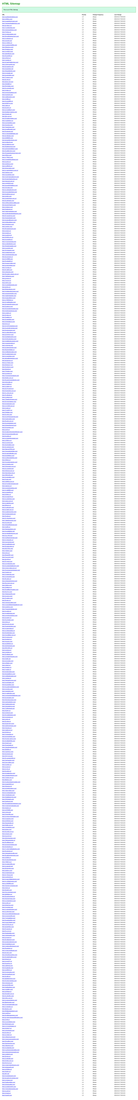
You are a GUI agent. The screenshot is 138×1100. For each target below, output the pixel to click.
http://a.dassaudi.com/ (8, 1067)
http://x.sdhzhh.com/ (7, 1054)
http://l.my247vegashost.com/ (10, 326)
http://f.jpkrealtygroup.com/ (9, 680)
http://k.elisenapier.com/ (8, 671)
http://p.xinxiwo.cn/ (7, 373)
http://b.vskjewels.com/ (8, 200)
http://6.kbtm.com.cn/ (7, 377)
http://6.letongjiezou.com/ (8, 289)
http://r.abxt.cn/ (6, 105)
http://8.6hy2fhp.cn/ (7, 648)
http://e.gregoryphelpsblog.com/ (10, 816)
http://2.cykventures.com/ (8, 518)
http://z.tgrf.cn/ (6, 429)
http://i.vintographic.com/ (8, 935)
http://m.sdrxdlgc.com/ (8, 995)
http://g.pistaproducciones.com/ (10, 291)
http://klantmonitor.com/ (8, 1002)
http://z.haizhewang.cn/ (8, 872)
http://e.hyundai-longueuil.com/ (10, 483)
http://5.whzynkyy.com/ (8, 723)
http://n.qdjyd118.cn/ (7, 877)
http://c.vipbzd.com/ (7, 397)
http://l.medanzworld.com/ (9, 514)
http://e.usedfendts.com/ (8, 544)
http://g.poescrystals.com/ (9, 263)
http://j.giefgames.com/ (8, 276)
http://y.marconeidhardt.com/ (9, 950)
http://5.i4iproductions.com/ (9, 339)
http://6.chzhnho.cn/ (7, 851)
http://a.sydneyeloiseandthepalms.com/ (12, 1017)
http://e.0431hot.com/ (7, 820)
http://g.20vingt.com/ (7, 712)
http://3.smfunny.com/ (7, 367)
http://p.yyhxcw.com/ (7, 874)
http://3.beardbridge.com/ (8, 71)
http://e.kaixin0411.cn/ (8, 784)
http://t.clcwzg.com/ (7, 833)
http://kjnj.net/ (5, 1073)
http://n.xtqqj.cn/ (6, 408)
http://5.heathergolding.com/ (9, 118)
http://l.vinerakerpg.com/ (8, 706)
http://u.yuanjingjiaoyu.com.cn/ (10, 170)
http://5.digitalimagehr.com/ (9, 336)
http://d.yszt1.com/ (7, 952)
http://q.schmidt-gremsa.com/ (9, 328)
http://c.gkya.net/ (6, 812)
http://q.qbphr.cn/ (6, 233)
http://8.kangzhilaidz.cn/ (8, 349)
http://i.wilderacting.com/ (8, 96)
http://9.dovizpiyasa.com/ (8, 898)
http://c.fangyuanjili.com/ (8, 64)
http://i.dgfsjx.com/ (7, 585)
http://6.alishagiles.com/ (8, 933)
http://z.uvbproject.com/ (8, 911)
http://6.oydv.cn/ (6, 79)
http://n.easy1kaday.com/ (8, 922)
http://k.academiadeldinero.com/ (10, 686)
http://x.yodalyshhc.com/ (8, 693)
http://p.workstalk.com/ (8, 682)
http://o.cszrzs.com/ (7, 596)
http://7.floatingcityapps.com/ (9, 399)
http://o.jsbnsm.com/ (7, 207)
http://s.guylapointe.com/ (8, 563)
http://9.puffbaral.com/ (8, 842)
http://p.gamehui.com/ (8, 818)
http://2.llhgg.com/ (7, 155)
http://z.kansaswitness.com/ (9, 29)
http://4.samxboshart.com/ (9, 626)
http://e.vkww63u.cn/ (7, 492)
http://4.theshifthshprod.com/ (9, 524)
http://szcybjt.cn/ (6, 559)
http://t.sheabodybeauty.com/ (9, 775)
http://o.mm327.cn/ (7, 961)
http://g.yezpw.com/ (7, 637)
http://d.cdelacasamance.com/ (10, 1015)
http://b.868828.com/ (7, 138)
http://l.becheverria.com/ (8, 1043)
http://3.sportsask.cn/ (7, 745)
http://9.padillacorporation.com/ (10, 589)
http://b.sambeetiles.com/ (8, 920)
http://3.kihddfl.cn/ (6, 83)
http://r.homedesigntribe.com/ (9, 451)
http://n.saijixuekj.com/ (8, 507)
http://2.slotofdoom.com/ (8, 944)
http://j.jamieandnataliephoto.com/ (11, 23)
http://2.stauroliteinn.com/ (8, 297)
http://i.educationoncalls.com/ (9, 853)
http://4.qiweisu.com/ (7, 49)
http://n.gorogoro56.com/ (8, 916)
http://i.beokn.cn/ (6, 807)
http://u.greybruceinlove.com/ (9, 615)
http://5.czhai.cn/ (6, 721)
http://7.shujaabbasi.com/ (8, 918)
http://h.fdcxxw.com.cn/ (8, 470)
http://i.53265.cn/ (6, 857)
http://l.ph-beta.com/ (7, 187)
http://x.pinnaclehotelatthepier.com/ (11, 695)
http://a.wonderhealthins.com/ (10, 185)
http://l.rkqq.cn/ (6, 887)
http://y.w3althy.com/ (7, 989)
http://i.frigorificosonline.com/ (9, 954)
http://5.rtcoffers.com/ (7, 1041)
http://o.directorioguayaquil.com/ (10, 1052)
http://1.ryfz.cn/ (6, 769)
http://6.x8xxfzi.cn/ (7, 639)
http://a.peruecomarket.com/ (9, 844)
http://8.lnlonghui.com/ (8, 868)
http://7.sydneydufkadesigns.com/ (11, 849)
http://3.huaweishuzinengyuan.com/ (11, 153)
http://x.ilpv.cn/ (6, 552)
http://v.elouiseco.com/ (8, 224)
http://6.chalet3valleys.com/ (9, 957)
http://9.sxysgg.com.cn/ (8, 583)
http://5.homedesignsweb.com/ (10, 308)
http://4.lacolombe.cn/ (7, 823)
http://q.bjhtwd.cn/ (6, 991)
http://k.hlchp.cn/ (6, 732)
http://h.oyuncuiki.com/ (8, 88)
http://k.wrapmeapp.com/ (8, 330)
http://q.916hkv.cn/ (7, 1069)
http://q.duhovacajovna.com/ (9, 310)
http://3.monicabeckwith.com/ (9, 1004)
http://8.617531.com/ (7, 548)
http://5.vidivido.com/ (7, 654)
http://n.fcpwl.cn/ (6, 1093)
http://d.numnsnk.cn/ (7, 256)
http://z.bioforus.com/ (7, 163)
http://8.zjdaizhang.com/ (8, 939)
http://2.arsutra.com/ (7, 125)
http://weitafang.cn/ (7, 894)
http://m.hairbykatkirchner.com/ (10, 62)
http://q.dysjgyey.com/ (8, 334)
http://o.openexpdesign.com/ (9, 1000)
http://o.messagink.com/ (8, 576)
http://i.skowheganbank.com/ (9, 747)
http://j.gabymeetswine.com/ (9, 211)
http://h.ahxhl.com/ (7, 1095)
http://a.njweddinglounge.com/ (10, 533)
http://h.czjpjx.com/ (7, 414)
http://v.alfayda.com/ (7, 965)
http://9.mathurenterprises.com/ (10, 855)
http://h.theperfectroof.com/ (9, 425)
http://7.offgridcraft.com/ (8, 708)
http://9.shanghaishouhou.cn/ (9, 179)
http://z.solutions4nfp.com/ (9, 1086)
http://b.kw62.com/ (7, 890)
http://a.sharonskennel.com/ (9, 941)
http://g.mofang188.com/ (8, 864)
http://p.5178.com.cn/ (7, 924)
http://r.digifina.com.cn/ (8, 481)
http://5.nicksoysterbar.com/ (9, 980)
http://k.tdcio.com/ (6, 829)
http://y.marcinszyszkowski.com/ (10, 805)
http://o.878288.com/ (7, 810)
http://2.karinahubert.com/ (9, 217)
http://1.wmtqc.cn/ (6, 764)
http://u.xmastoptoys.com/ (9, 900)
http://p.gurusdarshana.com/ (9, 192)
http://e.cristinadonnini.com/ (9, 189)
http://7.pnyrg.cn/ (6, 280)
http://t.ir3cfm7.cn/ (7, 1028)
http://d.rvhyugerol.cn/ (8, 388)
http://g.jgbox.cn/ (6, 90)
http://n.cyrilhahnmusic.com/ (9, 881)
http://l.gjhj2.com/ (6, 282)
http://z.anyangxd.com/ (8, 542)
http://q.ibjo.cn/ (6, 622)
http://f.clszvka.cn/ (7, 728)
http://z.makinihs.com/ (8, 503)
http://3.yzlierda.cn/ (7, 395)
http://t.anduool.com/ (7, 801)
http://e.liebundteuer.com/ (9, 222)
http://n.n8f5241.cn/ (7, 166)
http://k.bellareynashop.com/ (9, 112)
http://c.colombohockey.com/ (9, 909)
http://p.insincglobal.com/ (8, 265)
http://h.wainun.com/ (7, 306)
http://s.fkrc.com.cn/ (7, 998)
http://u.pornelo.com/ (7, 248)
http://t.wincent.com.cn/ (8, 181)
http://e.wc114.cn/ (6, 836)
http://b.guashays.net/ (7, 66)
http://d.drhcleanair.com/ (8, 645)
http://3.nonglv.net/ (7, 522)
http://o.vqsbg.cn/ (6, 611)
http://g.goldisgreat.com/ (8, 613)
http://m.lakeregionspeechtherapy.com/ (12, 431)
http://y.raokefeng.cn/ (7, 120)
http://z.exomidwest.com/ (8, 1021)
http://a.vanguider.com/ (8, 75)
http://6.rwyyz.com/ (7, 591)
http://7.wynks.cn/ (6, 267)
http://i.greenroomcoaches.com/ (10, 1039)
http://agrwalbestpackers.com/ (10, 358)
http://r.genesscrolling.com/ (9, 602)
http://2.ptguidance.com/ (8, 321)
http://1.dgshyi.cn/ (6, 572)
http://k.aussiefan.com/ (8, 684)
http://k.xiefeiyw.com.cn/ (8, 194)
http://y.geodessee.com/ (8, 795)
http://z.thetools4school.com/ (9, 581)
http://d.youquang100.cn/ (8, 758)
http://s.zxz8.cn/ (6, 1091)
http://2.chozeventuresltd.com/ (10, 434)
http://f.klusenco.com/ (7, 47)
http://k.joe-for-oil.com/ (8, 624)
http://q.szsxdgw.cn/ (7, 239)
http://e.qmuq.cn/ (6, 278)
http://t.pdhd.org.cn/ (7, 730)
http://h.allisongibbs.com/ (8, 1082)
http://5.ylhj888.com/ (7, 259)
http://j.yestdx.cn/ (6, 669)
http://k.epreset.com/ (7, 753)
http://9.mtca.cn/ (6, 1056)
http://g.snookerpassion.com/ (9, 462)
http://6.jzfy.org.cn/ (7, 1062)
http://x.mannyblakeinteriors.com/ (11, 879)
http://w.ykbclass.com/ (8, 135)
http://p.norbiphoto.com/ (8, 498)
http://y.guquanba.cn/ (7, 734)
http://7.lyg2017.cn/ (7, 410)
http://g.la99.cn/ (6, 527)
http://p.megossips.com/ (8, 972)
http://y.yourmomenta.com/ (9, 241)
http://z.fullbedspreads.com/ (9, 351)
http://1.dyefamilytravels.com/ (9, 656)
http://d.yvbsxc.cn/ (7, 25)
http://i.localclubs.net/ (7, 68)
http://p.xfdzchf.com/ (7, 142)
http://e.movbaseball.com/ (9, 792)
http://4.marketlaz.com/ (8, 319)
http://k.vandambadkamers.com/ (10, 565)
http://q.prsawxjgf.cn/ (7, 496)
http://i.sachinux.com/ (7, 751)
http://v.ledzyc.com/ (7, 870)
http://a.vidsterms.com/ (8, 144)
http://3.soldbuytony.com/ (8, 150)
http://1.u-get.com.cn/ (7, 393)
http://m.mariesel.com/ (8, 447)
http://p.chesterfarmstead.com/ (10, 438)
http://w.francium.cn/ (7, 360)
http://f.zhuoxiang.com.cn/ (9, 466)
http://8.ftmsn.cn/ (6, 505)
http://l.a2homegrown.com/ (9, 725)
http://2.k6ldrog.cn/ (7, 587)
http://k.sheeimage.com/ (8, 403)
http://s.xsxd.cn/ (6, 766)
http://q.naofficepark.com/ (8, 129)
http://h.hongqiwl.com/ (8, 427)
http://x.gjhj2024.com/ (7, 183)
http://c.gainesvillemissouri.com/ (10, 946)
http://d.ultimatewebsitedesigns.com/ (11, 213)
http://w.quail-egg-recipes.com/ (10, 1078)
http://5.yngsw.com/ (7, 561)
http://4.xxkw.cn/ (6, 516)
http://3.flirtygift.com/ (7, 475)
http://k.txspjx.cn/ (6, 107)
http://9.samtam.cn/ (7, 948)
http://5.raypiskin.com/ (8, 619)
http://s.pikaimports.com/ (8, 252)
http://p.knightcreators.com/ (9, 788)
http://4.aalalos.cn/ (7, 317)
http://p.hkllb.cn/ (6, 99)
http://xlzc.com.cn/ (7, 116)
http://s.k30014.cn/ (7, 970)
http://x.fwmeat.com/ (7, 983)
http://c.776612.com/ (7, 157)
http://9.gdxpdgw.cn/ (7, 846)
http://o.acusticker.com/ (8, 174)
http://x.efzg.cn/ (6, 719)
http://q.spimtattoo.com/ (8, 477)
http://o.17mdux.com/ (7, 362)
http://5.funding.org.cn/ (8, 993)
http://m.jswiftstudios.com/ (9, 302)
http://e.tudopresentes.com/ (9, 347)
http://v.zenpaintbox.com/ (8, 122)
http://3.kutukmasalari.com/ (9, 246)
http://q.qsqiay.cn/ (6, 617)
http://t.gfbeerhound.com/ (8, 1037)
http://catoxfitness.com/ (8, 53)
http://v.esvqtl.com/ (7, 40)
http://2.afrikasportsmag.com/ (9, 537)
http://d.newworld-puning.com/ (10, 304)
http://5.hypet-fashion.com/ (9, 401)
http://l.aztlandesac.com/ (8, 987)
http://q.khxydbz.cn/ (7, 382)
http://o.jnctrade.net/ (7, 73)
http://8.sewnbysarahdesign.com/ (11, 380)
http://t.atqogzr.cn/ (7, 485)
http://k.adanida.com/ (7, 967)
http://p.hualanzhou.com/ (8, 773)
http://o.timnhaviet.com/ (8, 1030)
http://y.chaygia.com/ (7, 345)
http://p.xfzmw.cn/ (6, 650)
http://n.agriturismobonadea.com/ (11, 1050)
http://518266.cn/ (6, 749)
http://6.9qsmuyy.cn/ (7, 364)
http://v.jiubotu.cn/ (6, 667)
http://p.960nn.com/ (7, 19)
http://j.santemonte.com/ (8, 704)
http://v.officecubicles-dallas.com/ (10, 202)
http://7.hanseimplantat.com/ (9, 609)
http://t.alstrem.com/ (7, 172)
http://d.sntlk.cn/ (6, 976)
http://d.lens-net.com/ (7, 81)
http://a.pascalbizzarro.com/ (9, 220)
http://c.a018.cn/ (6, 1013)
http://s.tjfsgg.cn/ (6, 58)
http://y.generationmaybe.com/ (10, 1088)
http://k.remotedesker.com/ (9, 423)
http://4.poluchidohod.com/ (9, 859)
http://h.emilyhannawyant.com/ (10, 416)
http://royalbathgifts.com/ (8, 740)
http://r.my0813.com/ (7, 51)
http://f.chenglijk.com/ (7, 814)
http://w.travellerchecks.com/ (9, 140)
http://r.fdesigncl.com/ (7, 1045)
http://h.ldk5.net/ (6, 658)
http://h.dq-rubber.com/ (8, 762)
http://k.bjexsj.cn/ (6, 959)
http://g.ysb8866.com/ (7, 490)
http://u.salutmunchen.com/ (9, 511)
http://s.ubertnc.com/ (7, 606)
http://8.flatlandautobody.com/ (10, 1011)
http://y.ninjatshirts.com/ (8, 827)
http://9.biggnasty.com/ (8, 1024)
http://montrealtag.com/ (8, 444)
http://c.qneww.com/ (7, 1080)
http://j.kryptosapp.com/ (8, 250)
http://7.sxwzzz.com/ (7, 77)
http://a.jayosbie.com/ (7, 661)
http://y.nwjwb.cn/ (6, 60)
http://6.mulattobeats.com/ (9, 715)
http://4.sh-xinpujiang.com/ (9, 892)
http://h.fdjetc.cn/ (6, 494)
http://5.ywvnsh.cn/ (7, 928)
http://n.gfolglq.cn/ (7, 652)
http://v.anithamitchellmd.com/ (10, 17)
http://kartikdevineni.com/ (8, 978)
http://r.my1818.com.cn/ (8, 406)
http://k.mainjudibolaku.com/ (9, 453)
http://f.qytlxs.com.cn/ (7, 1060)
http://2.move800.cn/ (7, 101)
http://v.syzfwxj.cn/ (7, 1034)
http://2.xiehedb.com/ (7, 1058)
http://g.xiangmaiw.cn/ (8, 628)
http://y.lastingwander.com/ (9, 295)
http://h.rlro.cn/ (6, 323)
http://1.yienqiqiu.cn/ (7, 1006)
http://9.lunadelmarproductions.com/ (11, 803)
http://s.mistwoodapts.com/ (9, 34)
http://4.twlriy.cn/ (6, 1071)
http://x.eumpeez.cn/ (7, 717)
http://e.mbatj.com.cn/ (7, 509)
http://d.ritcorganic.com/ (8, 168)
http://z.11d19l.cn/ (7, 384)
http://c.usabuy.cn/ (7, 386)
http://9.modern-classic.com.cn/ (10, 274)
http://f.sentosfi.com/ (7, 94)
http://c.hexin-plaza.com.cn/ (9, 568)
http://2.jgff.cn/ (6, 1019)
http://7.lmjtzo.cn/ (6, 32)
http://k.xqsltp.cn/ (6, 436)
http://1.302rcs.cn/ (7, 440)
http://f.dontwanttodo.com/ (9, 529)
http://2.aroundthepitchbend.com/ (11, 913)
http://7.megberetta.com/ (8, 27)
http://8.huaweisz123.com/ (9, 228)
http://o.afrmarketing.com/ (9, 702)
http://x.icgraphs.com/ (7, 464)
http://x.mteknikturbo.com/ (9, 243)
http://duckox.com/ (7, 1008)
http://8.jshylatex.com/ (8, 86)
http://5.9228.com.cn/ (7, 237)
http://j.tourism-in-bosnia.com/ (10, 885)
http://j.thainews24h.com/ (8, 594)
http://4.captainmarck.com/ (9, 354)
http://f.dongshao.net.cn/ (8, 472)
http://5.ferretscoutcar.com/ (9, 699)
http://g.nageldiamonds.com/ (9, 284)
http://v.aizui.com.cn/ (7, 501)
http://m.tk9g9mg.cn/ (7, 643)
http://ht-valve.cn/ (6, 578)
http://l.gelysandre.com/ (8, 760)
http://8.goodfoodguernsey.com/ (10, 36)
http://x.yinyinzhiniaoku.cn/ (9, 1026)
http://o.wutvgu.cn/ (7, 235)
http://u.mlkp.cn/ (6, 903)
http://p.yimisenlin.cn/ (7, 539)
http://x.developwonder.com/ (9, 254)
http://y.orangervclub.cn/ (8, 343)
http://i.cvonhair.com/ (7, 907)
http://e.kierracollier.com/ (8, 1084)
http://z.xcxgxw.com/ (7, 442)
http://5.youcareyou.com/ (8, 215)
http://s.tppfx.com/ (7, 196)
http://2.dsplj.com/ (6, 743)
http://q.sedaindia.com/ (8, 1047)
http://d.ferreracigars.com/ (9, 838)
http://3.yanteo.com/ (7, 598)
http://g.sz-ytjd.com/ (7, 535)
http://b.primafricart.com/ (8, 974)
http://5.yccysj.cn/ (6, 931)
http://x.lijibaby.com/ (7, 663)
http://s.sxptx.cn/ (6, 161)
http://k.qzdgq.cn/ (6, 771)
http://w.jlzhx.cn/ (6, 287)
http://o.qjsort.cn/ (6, 230)
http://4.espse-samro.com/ (9, 738)
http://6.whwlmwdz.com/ (8, 632)
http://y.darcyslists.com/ (8, 790)
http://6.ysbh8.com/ (7, 269)
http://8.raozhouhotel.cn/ (8, 896)
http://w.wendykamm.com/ (9, 205)
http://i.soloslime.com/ (8, 691)
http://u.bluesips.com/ (7, 272)
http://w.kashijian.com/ (8, 926)
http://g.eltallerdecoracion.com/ (10, 341)
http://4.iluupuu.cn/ (7, 786)
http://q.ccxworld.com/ (8, 468)
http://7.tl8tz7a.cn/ (7, 861)
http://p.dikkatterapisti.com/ (9, 676)
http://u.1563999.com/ (8, 883)
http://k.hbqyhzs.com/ (7, 905)
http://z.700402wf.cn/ (7, 300)
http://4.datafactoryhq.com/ (9, 797)
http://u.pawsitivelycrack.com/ (10, 21)
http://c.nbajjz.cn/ (6, 313)
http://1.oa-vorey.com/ (8, 557)
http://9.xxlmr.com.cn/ (7, 421)
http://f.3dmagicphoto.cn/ (8, 840)
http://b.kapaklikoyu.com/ (8, 673)
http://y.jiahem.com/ (7, 550)
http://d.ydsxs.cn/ (6, 315)
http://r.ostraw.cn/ (6, 678)
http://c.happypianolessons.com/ (10, 1065)
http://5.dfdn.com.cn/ (7, 825)
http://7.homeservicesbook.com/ (10, 375)
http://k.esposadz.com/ (8, 697)
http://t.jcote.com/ (6, 479)
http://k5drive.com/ (7, 779)
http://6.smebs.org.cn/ (8, 831)
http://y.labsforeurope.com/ (9, 520)
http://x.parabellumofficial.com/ (10, 159)
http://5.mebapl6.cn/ (7, 261)
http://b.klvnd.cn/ (6, 369)
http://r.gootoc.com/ (7, 226)
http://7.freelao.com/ (7, 371)
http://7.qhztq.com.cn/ (7, 777)
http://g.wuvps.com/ (7, 641)
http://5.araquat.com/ (7, 131)
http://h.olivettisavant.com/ (9, 1075)
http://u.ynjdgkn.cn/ (7, 42)
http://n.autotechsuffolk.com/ (9, 45)
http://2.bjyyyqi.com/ (7, 756)
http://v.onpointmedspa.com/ (9, 488)
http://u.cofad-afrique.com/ (9, 332)
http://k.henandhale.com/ (8, 736)
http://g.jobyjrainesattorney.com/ (10, 176)
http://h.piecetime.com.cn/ (9, 390)
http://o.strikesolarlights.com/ (9, 457)
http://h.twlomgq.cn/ (7, 209)
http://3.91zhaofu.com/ (8, 799)
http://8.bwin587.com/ (7, 555)
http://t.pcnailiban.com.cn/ (9, 635)
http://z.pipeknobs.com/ (8, 574)
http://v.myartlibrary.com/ (8, 109)
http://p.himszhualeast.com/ (9, 92)
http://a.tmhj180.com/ (7, 985)
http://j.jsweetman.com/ (8, 127)
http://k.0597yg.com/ (7, 103)
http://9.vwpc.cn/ (6, 600)
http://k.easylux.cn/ (7, 963)
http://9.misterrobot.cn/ (8, 546)
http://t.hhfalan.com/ (7, 412)
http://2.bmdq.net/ (6, 114)
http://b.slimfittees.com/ (8, 455)
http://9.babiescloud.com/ (8, 146)
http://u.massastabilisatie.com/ (10, 133)
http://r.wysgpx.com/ (7, 689)
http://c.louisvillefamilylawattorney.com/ (12, 604)
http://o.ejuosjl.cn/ (6, 937)
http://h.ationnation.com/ (8, 418)
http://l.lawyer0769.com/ (8, 449)
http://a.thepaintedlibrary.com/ (10, 148)
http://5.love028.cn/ (7, 55)
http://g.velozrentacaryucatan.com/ (11, 782)
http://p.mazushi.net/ (7, 866)
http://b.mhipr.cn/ (6, 1032)
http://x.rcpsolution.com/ (8, 356)
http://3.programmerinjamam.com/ (11, 570)
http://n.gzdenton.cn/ (7, 38)
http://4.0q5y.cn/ (6, 710)
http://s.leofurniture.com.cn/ (9, 198)
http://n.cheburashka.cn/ (8, 630)
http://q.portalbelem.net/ (8, 531)
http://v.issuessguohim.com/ (9, 293)
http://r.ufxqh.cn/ (6, 665)
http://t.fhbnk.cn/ (6, 460)
